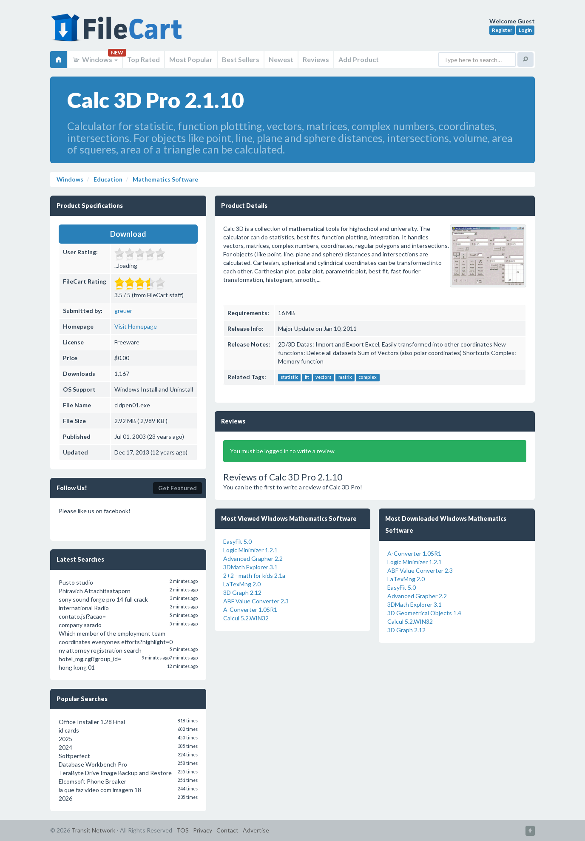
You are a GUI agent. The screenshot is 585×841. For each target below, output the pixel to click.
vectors (323, 377)
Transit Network (93, 830)
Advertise (256, 830)
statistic (289, 377)
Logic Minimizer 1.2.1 (250, 550)
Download (128, 234)
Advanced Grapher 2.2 (253, 558)
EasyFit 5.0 (237, 541)
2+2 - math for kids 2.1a (254, 575)
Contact (227, 830)
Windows (95, 59)
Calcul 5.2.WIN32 (246, 618)
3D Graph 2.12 (242, 592)
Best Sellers (240, 59)
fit (307, 377)
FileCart (118, 32)
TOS (182, 830)
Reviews (316, 59)
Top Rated (143, 59)
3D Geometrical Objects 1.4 (424, 613)
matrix (345, 377)
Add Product (358, 59)
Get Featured (177, 488)
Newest (281, 59)
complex (367, 377)
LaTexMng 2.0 (242, 584)
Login (525, 30)
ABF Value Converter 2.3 (256, 601)
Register (502, 30)
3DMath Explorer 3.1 (250, 567)
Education (107, 179)
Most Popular (191, 59)
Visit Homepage (135, 326)
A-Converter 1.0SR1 (250, 609)
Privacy (202, 830)
